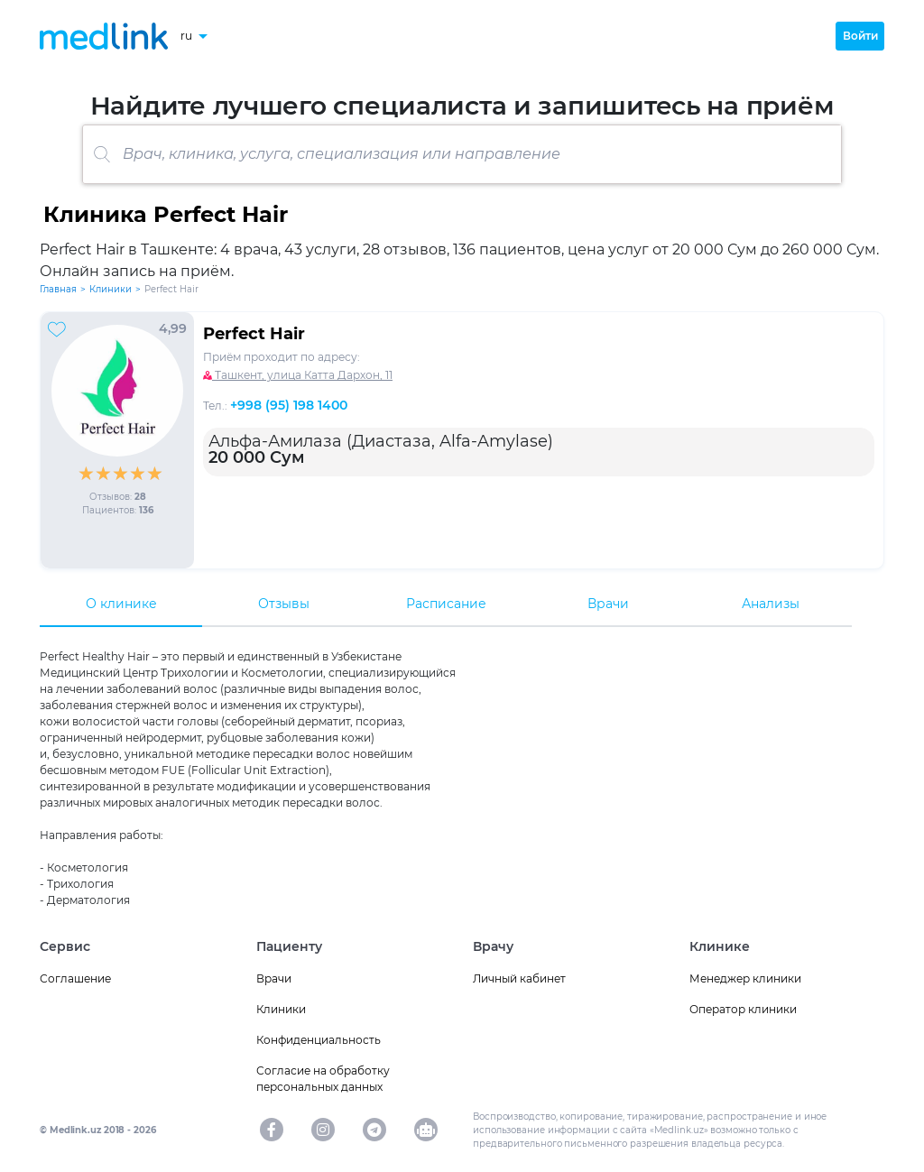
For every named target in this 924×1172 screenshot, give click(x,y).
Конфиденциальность (318, 1040)
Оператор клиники (743, 1009)
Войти (860, 35)
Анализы (770, 603)
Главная (58, 289)
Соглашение (75, 978)
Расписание (446, 603)
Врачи (608, 603)
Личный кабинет (519, 978)
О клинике (121, 603)
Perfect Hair (254, 334)
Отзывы (284, 603)
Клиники (110, 289)
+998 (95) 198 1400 (288, 405)
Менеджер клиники (745, 978)
